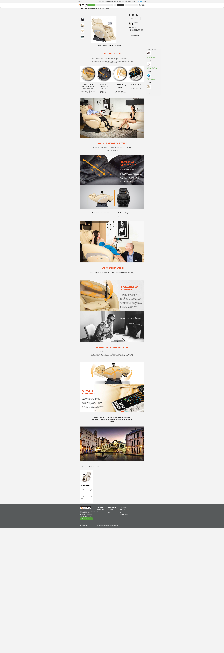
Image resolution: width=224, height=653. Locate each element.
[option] (82, 19)
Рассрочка (116, 1)
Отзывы (119, 45)
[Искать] (112, 5)
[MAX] (139, 1)
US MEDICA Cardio (85, 485)
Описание (99, 45)
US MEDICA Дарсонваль (153, 68)
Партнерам (122, 511)
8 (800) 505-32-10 (142, 5)
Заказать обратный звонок (131, 5)
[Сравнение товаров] (115, 5)
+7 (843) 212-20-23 (142, 4)
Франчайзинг (123, 509)
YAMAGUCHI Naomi (153, 57)
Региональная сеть (124, 514)
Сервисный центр (124, 512)
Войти (144, 1)
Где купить (124, 1)
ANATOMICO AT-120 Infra (153, 79)
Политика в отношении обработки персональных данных (107, 525)
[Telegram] (141, 1)
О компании (101, 1)
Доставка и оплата (109, 1)
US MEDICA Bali (153, 90)
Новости (129, 1)
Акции (120, 1)
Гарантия (98, 511)
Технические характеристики (109, 45)
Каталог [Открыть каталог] (91, 5)
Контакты (134, 1)
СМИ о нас (110, 512)
